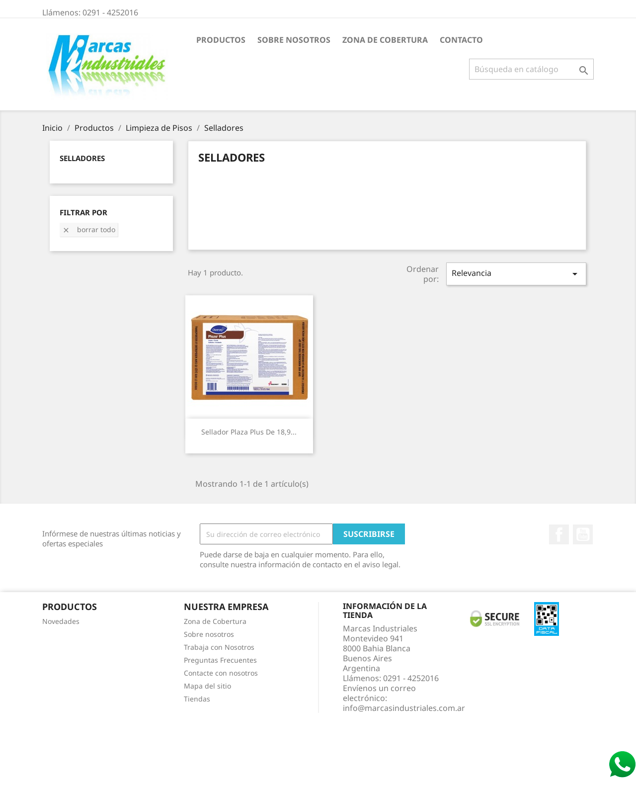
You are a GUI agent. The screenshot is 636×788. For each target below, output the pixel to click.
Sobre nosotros (293, 39)
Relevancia (516, 273)
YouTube (583, 534)
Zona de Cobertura (385, 39)
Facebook (559, 534)
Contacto (461, 39)
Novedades (61, 621)
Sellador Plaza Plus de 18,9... (249, 432)
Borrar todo (88, 229)
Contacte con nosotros (221, 673)
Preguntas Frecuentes (220, 660)
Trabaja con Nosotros (219, 647)
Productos (220, 39)
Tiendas (197, 698)
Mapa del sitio (207, 686)
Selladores (82, 158)
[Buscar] (531, 69)
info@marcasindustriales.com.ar (404, 707)
